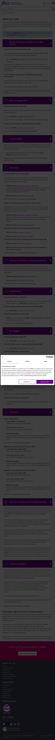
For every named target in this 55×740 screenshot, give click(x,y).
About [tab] (45, 361)
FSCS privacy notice (31, 375)
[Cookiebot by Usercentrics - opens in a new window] (47, 357)
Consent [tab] (9, 361)
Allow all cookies (44, 381)
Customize (27, 381)
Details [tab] (27, 361)
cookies (31, 368)
